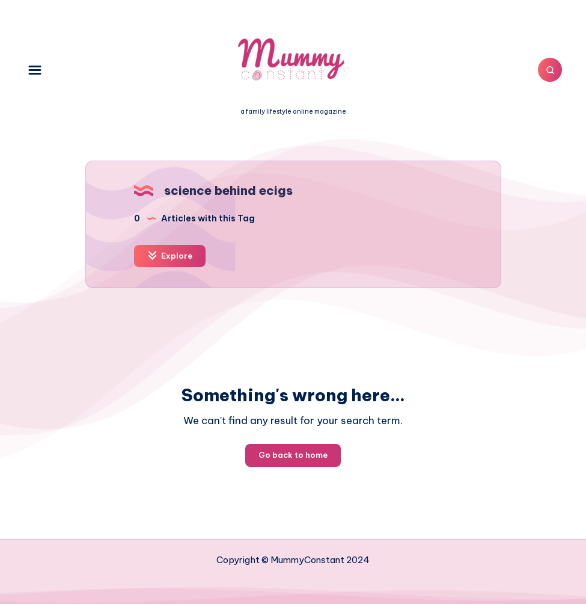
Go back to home (293, 455)
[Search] (550, 70)
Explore (169, 255)
